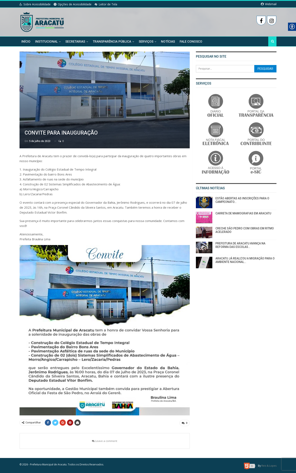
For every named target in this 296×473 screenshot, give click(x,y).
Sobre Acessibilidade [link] (35, 4)
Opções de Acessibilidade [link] (72, 4)
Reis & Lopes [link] (268, 465)
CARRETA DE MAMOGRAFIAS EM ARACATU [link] (243, 213)
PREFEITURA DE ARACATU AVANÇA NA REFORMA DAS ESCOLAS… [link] (240, 245)
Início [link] (25, 41)
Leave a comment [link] (104, 440)
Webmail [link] (268, 4)
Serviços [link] (146, 41)
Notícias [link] (168, 41)
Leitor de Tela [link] (106, 4)
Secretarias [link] (75, 41)
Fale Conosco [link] (191, 41)
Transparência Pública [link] (112, 41)
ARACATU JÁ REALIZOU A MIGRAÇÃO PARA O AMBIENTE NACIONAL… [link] (245, 260)
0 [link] (61, 141)
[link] (42, 21)
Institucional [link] (46, 41)
